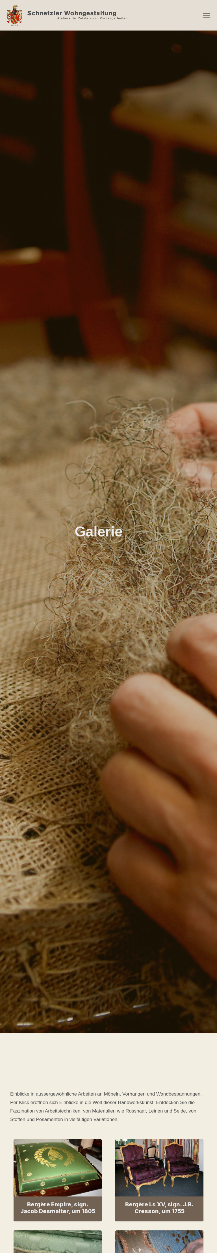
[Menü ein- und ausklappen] (206, 15)
